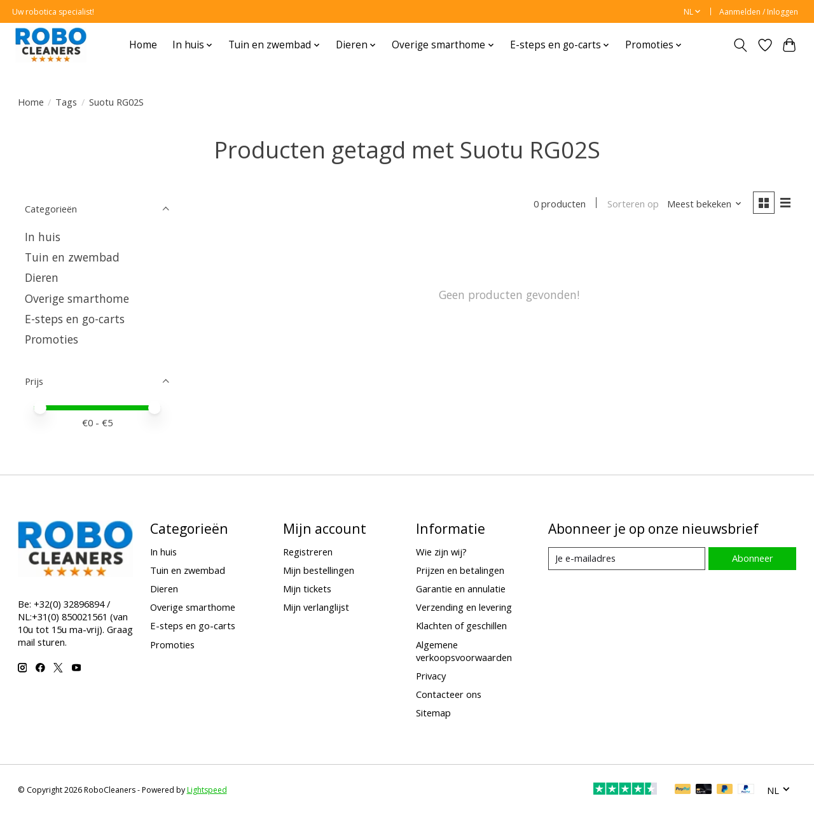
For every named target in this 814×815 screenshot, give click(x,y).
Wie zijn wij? (441, 551)
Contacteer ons (448, 694)
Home (143, 45)
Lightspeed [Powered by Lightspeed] (207, 789)
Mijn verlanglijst (316, 607)
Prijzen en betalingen (460, 570)
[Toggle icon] (740, 45)
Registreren (308, 551)
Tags (66, 101)
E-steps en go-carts (75, 318)
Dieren (42, 277)
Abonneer (752, 558)
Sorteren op (633, 203)
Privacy (431, 675)
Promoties (51, 339)
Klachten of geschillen (461, 625)
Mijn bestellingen (318, 570)
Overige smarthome (77, 298)
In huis (42, 236)
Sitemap (433, 712)
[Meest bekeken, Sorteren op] (704, 203)
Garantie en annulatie (461, 588)
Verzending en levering (464, 607)
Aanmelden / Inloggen (758, 11)
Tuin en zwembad (72, 257)
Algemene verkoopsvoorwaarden (464, 651)
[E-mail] (626, 558)
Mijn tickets (307, 588)
